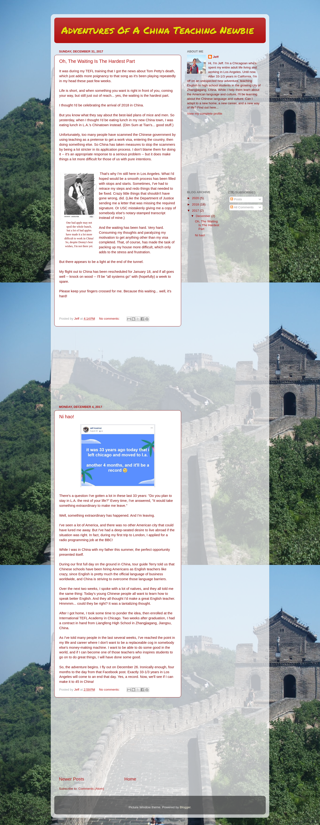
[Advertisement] (117, 366)
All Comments (242, 207)
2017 (196, 210)
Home (130, 779)
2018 (196, 204)
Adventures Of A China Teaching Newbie (157, 30)
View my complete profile (204, 113)
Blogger (185, 807)
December (203, 216)
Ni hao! (66, 416)
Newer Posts (71, 779)
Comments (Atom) (91, 788)
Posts (236, 199)
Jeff (216, 57)
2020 (196, 198)
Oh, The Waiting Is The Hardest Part (97, 61)
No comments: (110, 318)
